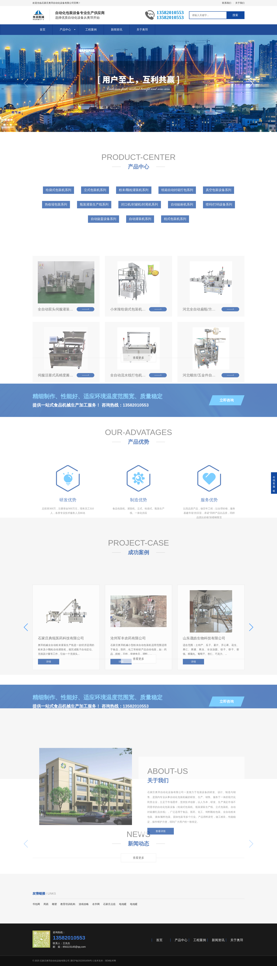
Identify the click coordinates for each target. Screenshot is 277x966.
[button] (135, 125)
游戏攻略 (84, 904)
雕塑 (54, 904)
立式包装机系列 (95, 211)
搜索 (235, 15)
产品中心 (65, 29)
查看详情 (161, 873)
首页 (42, 29)
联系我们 (226, 3)
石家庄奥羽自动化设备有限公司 (55, 960)
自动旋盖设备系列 (103, 240)
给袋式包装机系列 (58, 211)
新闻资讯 (116, 29)
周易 (45, 904)
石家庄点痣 (109, 904)
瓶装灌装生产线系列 (94, 225)
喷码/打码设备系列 (219, 225)
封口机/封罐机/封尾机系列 (139, 225)
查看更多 (138, 361)
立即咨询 (227, 417)
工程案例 (91, 29)
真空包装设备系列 (218, 211)
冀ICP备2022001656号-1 (82, 960)
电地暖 (122, 904)
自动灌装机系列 (140, 240)
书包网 (36, 904)
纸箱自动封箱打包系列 (177, 211)
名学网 (96, 904)
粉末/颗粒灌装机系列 (133, 211)
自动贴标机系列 (182, 225)
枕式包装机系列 (175, 240)
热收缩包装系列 (56, 225)
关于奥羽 (142, 29)
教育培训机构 (67, 904)
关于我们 (239, 3)
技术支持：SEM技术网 (105, 960)
